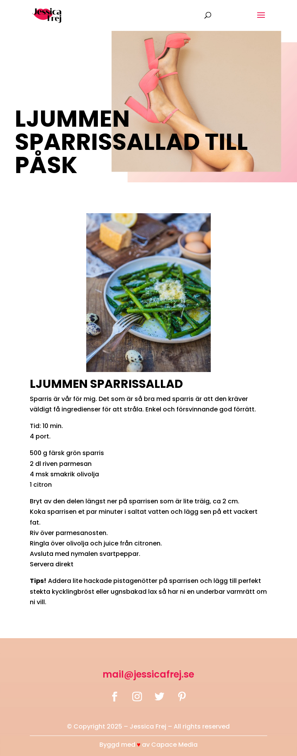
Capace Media (174, 744)
